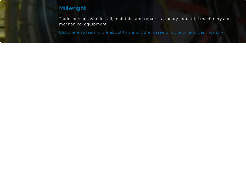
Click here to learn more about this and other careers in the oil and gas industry (141, 32)
